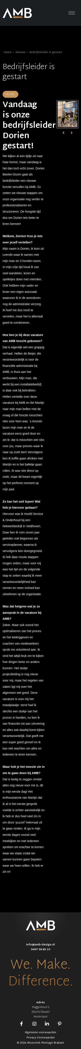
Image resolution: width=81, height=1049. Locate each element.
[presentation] (63, 132)
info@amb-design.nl (40, 944)
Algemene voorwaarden (40, 1032)
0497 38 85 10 (40, 949)
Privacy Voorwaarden (40, 1037)
